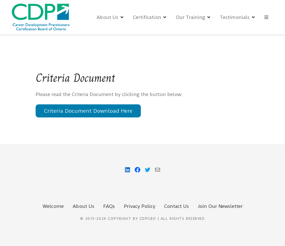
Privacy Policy (139, 206)
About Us (107, 17)
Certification (147, 17)
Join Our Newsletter (220, 206)
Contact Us (176, 206)
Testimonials (235, 17)
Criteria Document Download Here (88, 111)
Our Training (190, 17)
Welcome (53, 206)
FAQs (109, 206)
